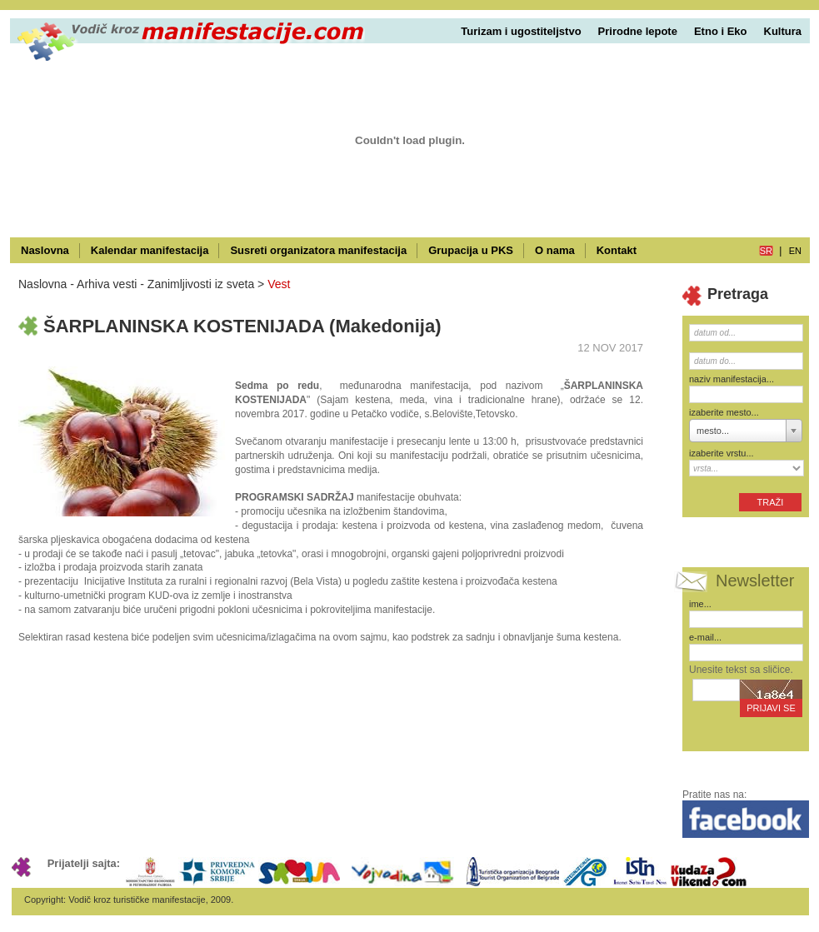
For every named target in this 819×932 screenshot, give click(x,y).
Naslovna (45, 250)
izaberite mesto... (724, 412)
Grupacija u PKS (470, 250)
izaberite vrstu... (721, 453)
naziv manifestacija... (731, 379)
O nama (555, 250)
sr (766, 251)
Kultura (783, 31)
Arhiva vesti (107, 284)
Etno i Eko (720, 31)
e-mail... (705, 637)
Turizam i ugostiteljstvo (521, 31)
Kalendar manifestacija (150, 250)
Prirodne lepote (637, 31)
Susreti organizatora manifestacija (318, 250)
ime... (700, 604)
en (795, 251)
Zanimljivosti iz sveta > (205, 284)
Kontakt (617, 250)
